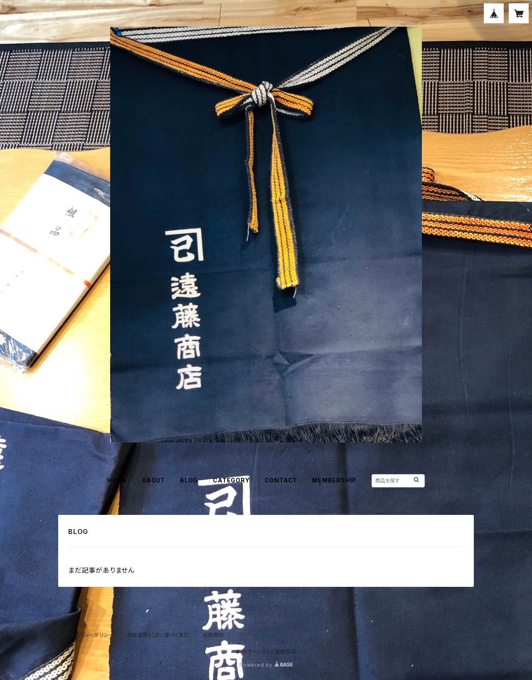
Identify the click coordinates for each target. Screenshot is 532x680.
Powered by (266, 665)
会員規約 (213, 635)
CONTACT (281, 480)
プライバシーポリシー (89, 635)
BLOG (189, 480)
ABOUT (153, 480)
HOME (117, 480)
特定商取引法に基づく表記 (158, 635)
